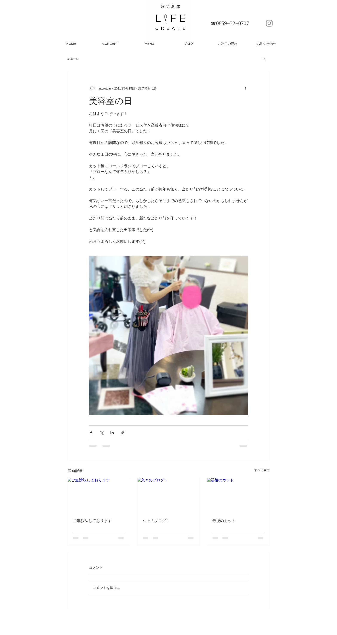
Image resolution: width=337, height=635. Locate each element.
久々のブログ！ (156, 521)
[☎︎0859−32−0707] (230, 23)
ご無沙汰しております (92, 521)
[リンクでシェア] (123, 433)
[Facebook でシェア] (91, 433)
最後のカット (224, 521)
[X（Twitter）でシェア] (102, 433)
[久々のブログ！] (169, 495)
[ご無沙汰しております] (99, 495)
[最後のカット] (238, 495)
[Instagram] (269, 23)
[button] (264, 59)
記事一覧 (73, 58)
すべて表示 (262, 470)
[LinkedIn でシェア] (112, 433)
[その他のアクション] (245, 88)
